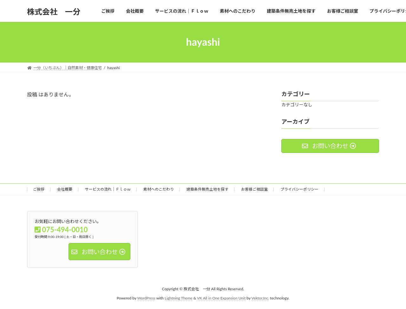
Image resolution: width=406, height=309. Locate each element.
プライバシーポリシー (299, 189)
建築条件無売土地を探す (207, 189)
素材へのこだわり (158, 189)
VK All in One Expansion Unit (221, 297)
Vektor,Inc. (260, 297)
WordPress (146, 297)
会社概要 (64, 189)
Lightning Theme (179, 297)
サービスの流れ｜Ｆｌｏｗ (108, 189)
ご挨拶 (38, 189)
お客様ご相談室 (254, 189)
